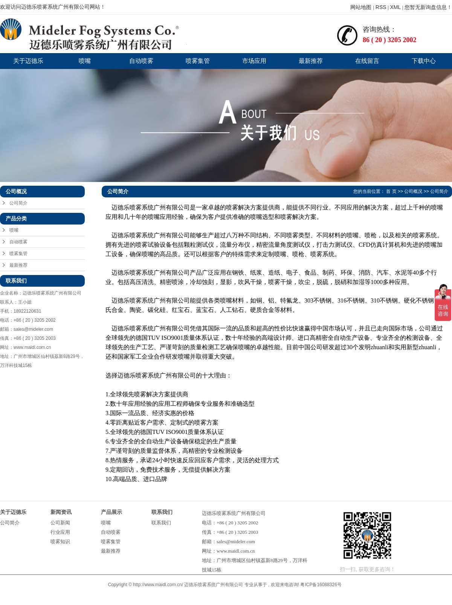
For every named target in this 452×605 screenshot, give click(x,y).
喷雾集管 (198, 61)
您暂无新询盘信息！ (428, 7)
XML (395, 7)
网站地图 (361, 7)
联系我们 (161, 523)
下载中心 (424, 61)
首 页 (391, 191)
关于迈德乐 (28, 61)
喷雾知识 (60, 541)
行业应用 (60, 532)
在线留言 (367, 61)
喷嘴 (85, 61)
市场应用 (254, 61)
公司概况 (413, 191)
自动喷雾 (141, 61)
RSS (381, 7)
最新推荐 (311, 61)
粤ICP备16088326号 (320, 584)
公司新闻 (60, 523)
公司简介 (18, 203)
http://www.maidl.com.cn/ (158, 584)
